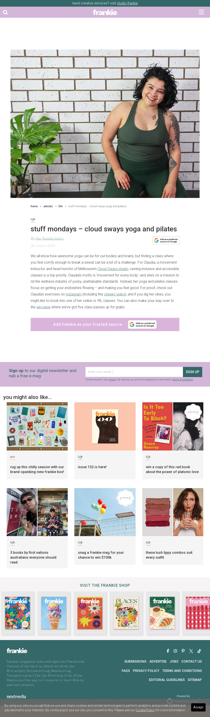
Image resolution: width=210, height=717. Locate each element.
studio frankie (127, 3)
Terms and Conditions (182, 671)
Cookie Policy (145, 710)
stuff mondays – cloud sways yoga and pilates (97, 206)
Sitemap (195, 680)
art (12, 458)
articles (48, 206)
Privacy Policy (146, 671)
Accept (198, 707)
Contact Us (191, 661)
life (61, 206)
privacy (112, 379)
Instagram (74, 294)
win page (43, 307)
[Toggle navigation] (201, 12)
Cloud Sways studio (113, 269)
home (34, 206)
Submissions (135, 661)
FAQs (126, 671)
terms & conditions (182, 379)
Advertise (157, 661)
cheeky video (114, 294)
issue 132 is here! (92, 467)
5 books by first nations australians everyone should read (33, 557)
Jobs (174, 661)
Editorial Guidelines (167, 680)
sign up (192, 372)
